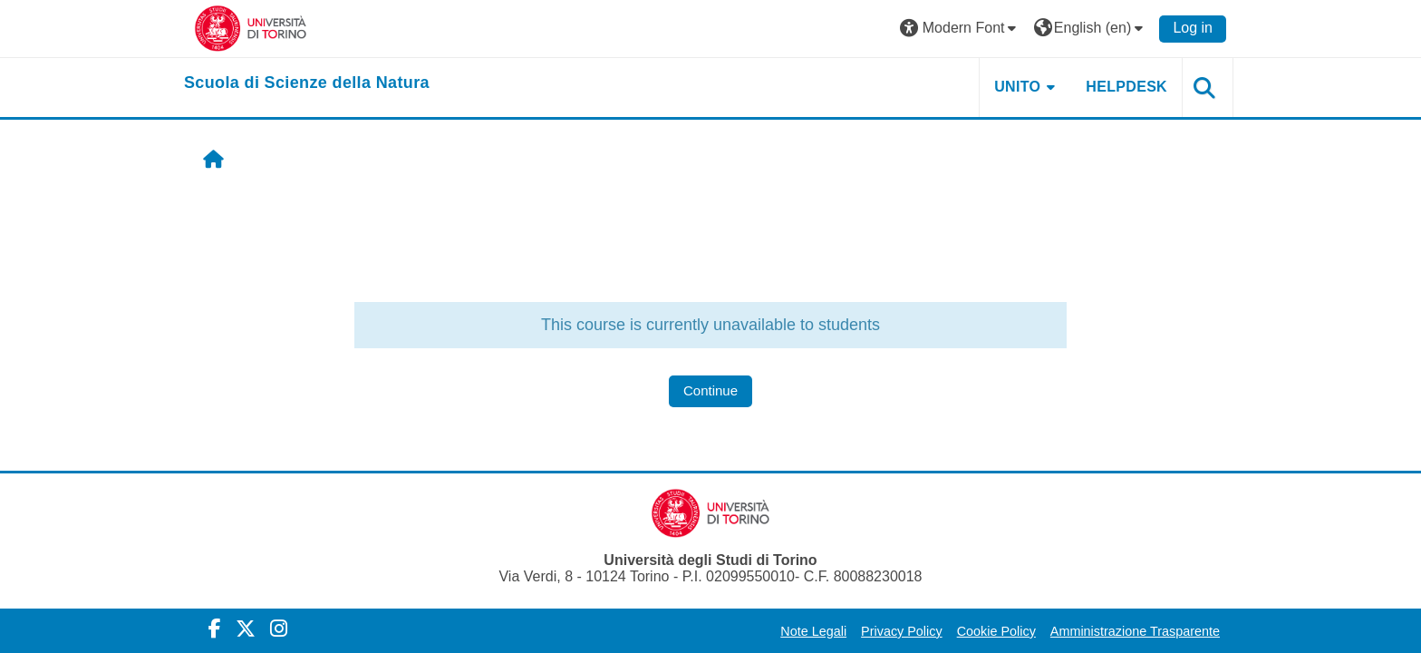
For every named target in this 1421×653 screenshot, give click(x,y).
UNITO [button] (1017, 86)
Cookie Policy (996, 631)
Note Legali (813, 631)
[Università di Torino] (250, 27)
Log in (1193, 27)
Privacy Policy (901, 631)
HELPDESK (1126, 86)
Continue (710, 390)
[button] (960, 29)
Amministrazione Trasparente (1135, 631)
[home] (307, 83)
